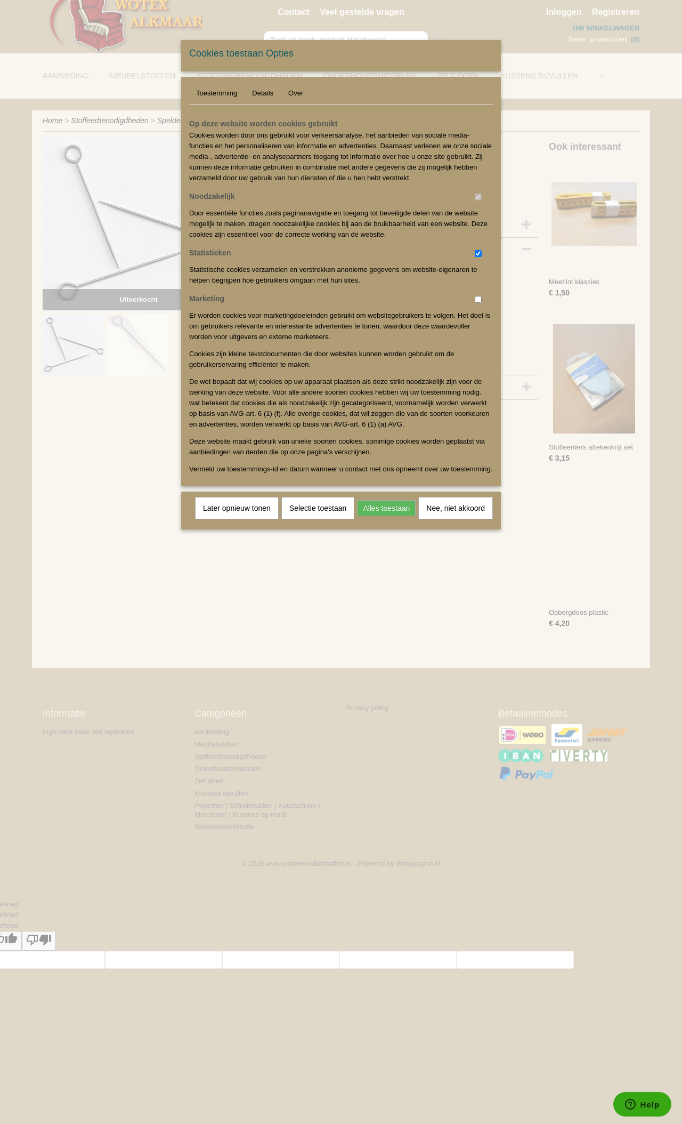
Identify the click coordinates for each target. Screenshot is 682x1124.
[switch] (478, 197)
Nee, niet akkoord (455, 508)
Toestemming (216, 93)
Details (262, 93)
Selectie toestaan (317, 508)
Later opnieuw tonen (237, 508)
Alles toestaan (386, 508)
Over (295, 93)
